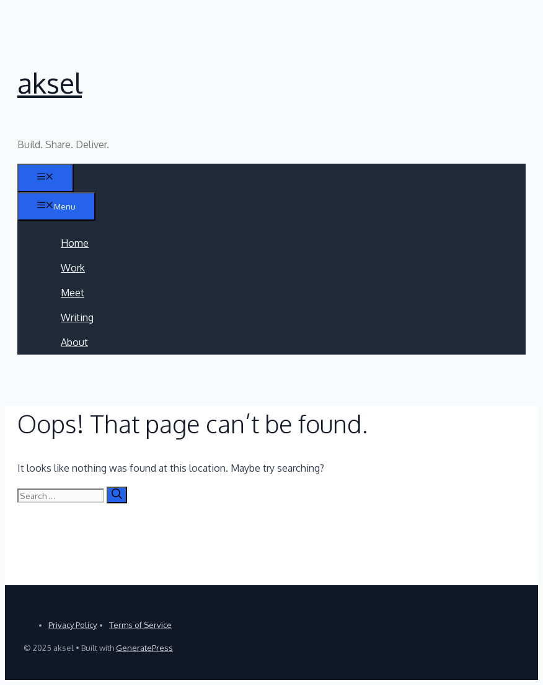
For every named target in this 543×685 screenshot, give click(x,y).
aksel (49, 82)
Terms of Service (140, 625)
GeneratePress (144, 648)
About (74, 342)
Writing (77, 317)
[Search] (117, 495)
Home (75, 243)
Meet (72, 292)
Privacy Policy (72, 625)
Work (73, 268)
